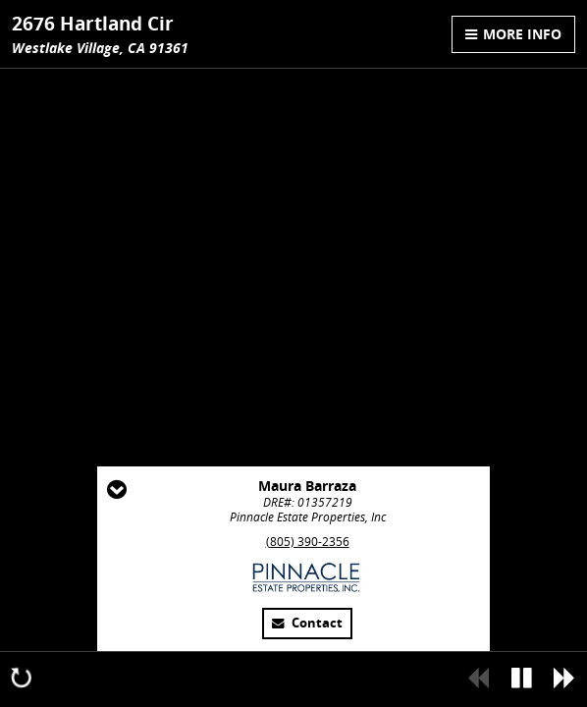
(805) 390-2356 (307, 541)
